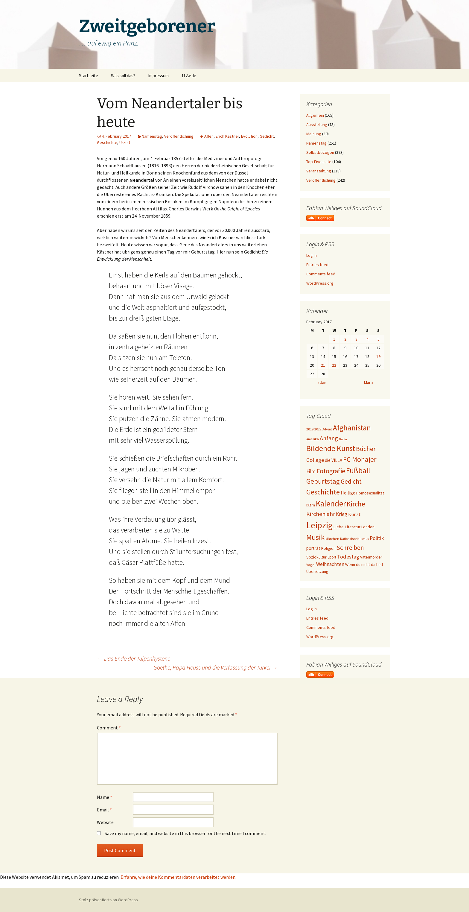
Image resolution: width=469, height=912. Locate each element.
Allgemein (315, 115)
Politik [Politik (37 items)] (377, 538)
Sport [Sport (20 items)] (332, 557)
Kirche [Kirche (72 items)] (356, 504)
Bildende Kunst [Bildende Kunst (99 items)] (330, 448)
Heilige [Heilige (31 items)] (348, 493)
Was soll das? (123, 75)
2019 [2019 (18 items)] (309, 429)
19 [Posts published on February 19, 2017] (378, 356)
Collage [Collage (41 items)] (315, 459)
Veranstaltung (318, 171)
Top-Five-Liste (318, 161)
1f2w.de (189, 75)
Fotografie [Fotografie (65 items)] (330, 471)
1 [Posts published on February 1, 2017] (334, 339)
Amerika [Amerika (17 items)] (312, 439)
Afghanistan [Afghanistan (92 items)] (352, 428)
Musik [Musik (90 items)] (315, 537)
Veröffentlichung (179, 136)
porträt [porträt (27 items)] (313, 548)
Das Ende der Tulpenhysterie (133, 658)
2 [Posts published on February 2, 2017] (345, 339)
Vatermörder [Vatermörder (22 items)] (371, 557)
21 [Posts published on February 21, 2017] (323, 365)
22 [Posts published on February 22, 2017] (334, 365)
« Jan (321, 382)
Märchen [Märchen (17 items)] (332, 538)
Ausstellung (316, 124)
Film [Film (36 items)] (311, 471)
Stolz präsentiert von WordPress (108, 899)
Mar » (368, 382)
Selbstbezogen (320, 152)
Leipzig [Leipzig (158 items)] (319, 525)
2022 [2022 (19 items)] (318, 429)
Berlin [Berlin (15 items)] (343, 439)
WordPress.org (320, 283)
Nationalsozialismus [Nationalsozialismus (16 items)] (354, 539)
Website (105, 822)
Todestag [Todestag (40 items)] (348, 556)
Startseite (88, 75)
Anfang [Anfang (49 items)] (329, 438)
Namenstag (152, 136)
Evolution (249, 136)
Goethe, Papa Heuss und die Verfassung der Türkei (215, 667)
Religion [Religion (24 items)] (328, 548)
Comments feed (320, 274)
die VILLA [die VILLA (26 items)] (333, 460)
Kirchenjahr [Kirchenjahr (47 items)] (320, 514)
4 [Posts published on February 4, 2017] (367, 339)
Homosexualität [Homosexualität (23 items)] (370, 493)
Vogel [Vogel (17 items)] (310, 564)
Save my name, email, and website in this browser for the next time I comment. (185, 833)
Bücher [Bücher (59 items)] (366, 449)
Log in (311, 255)
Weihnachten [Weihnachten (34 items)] (330, 564)
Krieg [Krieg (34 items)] (341, 514)
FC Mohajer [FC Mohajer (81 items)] (359, 459)
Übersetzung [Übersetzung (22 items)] (317, 571)
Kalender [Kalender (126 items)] (331, 503)
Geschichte (107, 142)
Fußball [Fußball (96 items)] (358, 470)
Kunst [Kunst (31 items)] (354, 514)
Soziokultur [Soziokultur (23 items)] (316, 557)
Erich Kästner (227, 136)
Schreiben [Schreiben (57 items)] (350, 548)
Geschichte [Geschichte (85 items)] (323, 492)
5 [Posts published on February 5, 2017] (378, 339)
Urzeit (124, 142)
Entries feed (317, 264)
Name (104, 797)
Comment (109, 728)
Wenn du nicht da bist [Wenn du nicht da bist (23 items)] (364, 564)
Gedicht (267, 136)
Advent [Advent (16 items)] (327, 429)
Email (104, 810)
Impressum (158, 75)
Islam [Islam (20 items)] (310, 505)
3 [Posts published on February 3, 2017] (356, 339)
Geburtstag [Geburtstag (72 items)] (323, 481)
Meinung (313, 133)
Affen (209, 136)
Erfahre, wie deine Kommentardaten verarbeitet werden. (178, 877)
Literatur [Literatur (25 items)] (352, 526)
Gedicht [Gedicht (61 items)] (351, 481)
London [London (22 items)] (367, 526)
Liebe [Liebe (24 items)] (339, 526)
